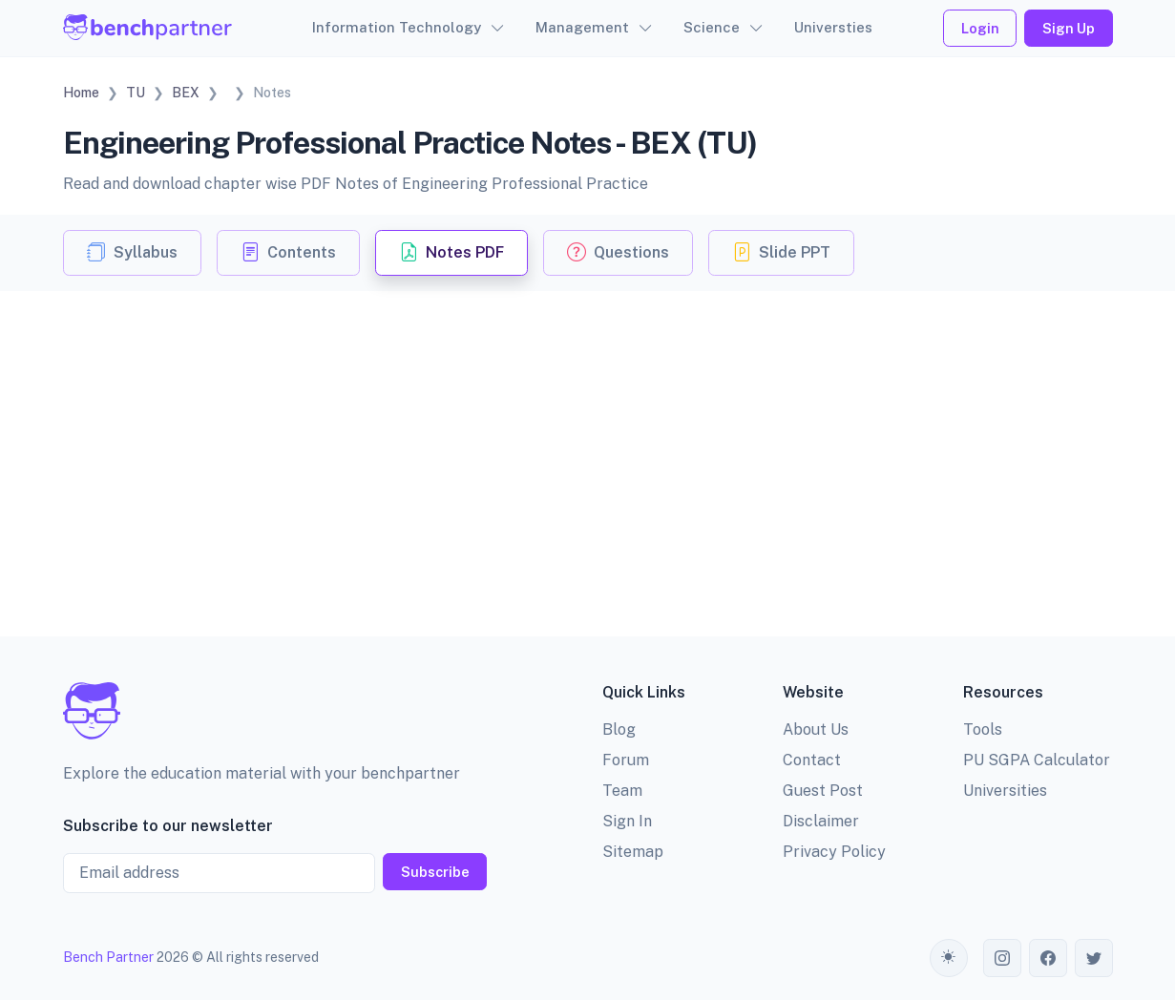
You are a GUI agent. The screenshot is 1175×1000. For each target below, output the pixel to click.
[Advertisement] (588, 434)
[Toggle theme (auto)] (949, 958)
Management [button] (582, 27)
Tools (982, 729)
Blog (619, 729)
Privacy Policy (834, 852)
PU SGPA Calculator (1036, 760)
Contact (812, 760)
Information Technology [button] (396, 27)
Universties (833, 27)
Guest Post (823, 790)
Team (622, 790)
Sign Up (1068, 28)
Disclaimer (821, 821)
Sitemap (632, 852)
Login (980, 28)
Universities (1005, 790)
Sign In (627, 821)
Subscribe (435, 872)
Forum (625, 760)
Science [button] (711, 27)
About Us (816, 729)
